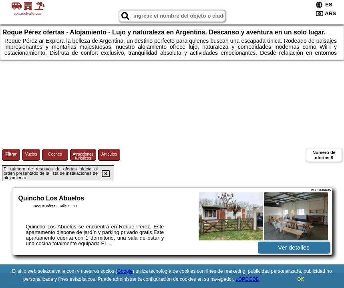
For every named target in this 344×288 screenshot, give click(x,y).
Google (125, 271)
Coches (55, 154)
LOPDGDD (247, 279)
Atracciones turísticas (82, 156)
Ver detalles (293, 247)
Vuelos (31, 154)
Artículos (109, 154)
